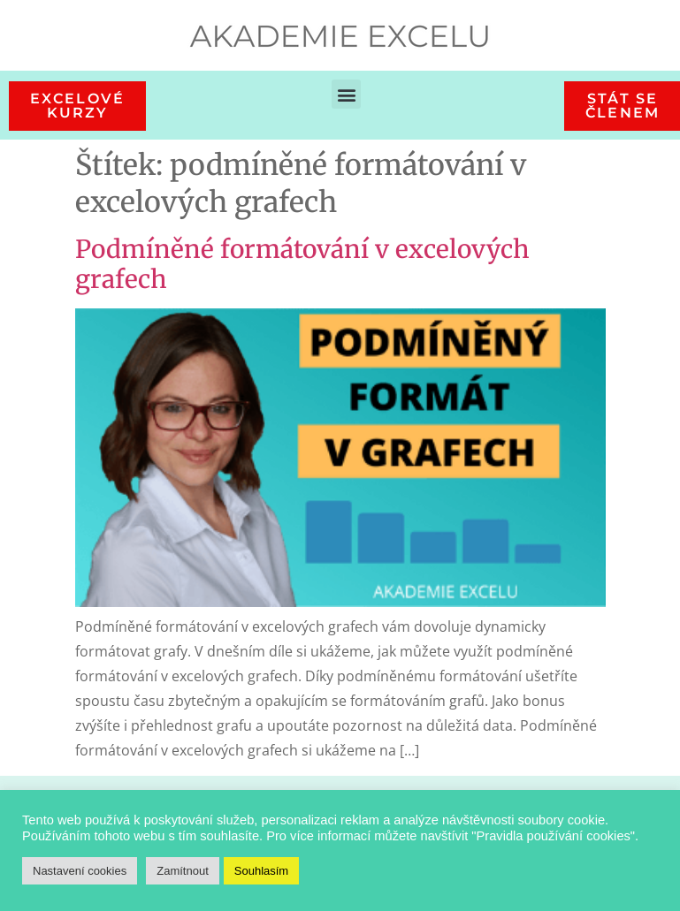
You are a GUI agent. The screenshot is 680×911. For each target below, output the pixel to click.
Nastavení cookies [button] (79, 870)
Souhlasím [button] (261, 870)
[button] (346, 94)
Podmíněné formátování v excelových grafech (302, 264)
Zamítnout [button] (183, 870)
